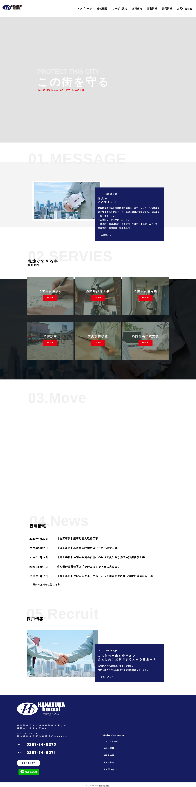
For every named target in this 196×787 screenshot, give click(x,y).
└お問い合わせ (111, 769)
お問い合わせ (184, 8)
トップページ (84, 8)
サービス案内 (119, 8)
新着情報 (152, 8)
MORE (50, 297)
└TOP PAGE (111, 741)
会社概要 (102, 8)
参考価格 (137, 8)
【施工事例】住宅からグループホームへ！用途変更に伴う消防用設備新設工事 (105, 576)
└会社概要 (109, 748)
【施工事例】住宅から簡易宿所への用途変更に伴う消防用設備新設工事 (101, 557)
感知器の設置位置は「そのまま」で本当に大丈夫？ (88, 566)
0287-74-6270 (41, 744)
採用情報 (167, 8)
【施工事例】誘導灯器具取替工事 (77, 538)
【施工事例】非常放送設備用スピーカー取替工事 (87, 548)
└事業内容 (109, 755)
